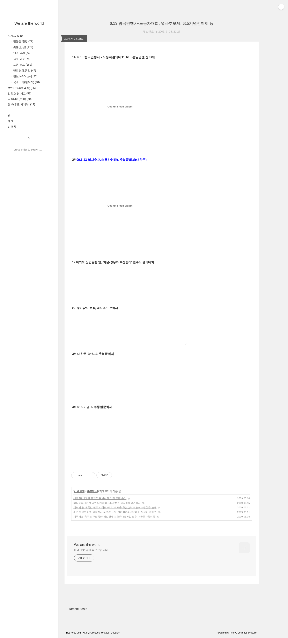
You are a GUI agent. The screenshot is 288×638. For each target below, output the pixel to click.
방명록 (12, 126)
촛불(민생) (22, 47)
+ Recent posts (76, 609)
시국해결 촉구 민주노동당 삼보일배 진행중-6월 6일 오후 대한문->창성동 (114, 516)
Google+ (115, 632)
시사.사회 (16, 35)
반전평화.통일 (24, 70)
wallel (254, 632)
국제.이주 (21, 58)
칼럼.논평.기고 (19, 93)
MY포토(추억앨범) (22, 88)
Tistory (233, 632)
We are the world (29, 23)
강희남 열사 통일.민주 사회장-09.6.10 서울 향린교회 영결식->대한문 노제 (115, 507)
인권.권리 (21, 53)
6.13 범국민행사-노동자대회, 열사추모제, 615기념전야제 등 (161, 23)
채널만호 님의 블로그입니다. (91, 550)
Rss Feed (71, 632)
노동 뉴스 (22, 64)
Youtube (105, 632)
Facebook (94, 632)
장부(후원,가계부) (21, 104)
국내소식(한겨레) (26, 82)
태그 (10, 121)
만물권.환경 (22, 41)
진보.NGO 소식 (24, 76)
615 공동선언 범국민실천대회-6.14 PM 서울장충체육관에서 (107, 503)
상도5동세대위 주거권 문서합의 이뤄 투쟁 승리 (99, 498)
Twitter (84, 632)
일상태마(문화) (20, 98)
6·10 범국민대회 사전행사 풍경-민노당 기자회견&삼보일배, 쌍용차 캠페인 (115, 512)
